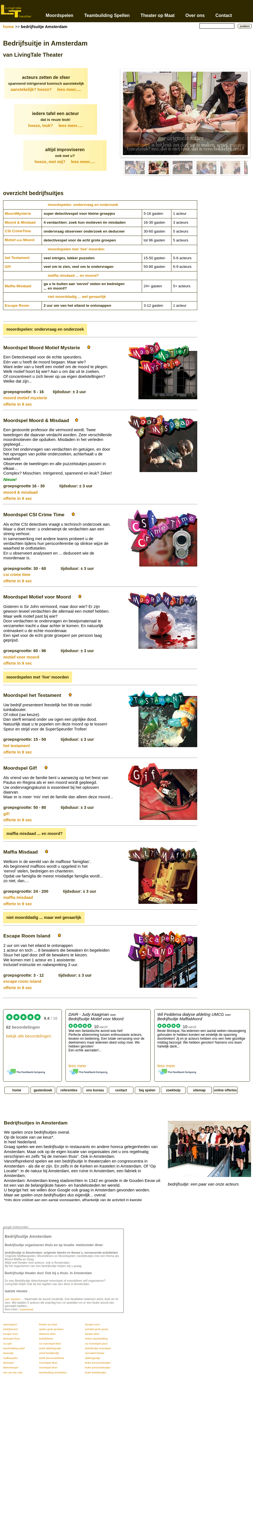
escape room (92, 1324)
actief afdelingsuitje (50, 1348)
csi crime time (17, 574)
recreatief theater (95, 1353)
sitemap (199, 1090)
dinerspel (8, 1362)
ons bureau (95, 1090)
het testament (16, 746)
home (8, 26)
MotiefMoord (19, 240)
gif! (6, 814)
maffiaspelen (10, 1358)
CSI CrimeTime (18, 231)
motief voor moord (21, 657)
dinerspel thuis (11, 1338)
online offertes (225, 1090)
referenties (68, 1090)
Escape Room (17, 305)
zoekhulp (173, 1090)
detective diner (47, 1334)
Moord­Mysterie (18, 213)
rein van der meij (12, 1372)
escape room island (22, 981)
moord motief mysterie (25, 398)
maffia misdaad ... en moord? (73, 275)
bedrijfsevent (10, 1329)
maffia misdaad (18, 897)
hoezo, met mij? (65, 161)
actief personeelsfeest (51, 1358)
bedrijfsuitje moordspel (98, 1348)
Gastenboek (26, 1309)
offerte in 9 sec (17, 404)
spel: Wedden (13, 1299)
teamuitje (8, 1353)
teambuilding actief (14, 1348)
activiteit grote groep (96, 1329)
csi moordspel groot (96, 1343)
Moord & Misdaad (20, 222)
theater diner (92, 1334)
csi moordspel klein (50, 1343)
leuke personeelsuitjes (97, 1362)
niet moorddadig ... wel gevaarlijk (77, 297)
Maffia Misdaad (18, 286)
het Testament (17, 258)
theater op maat (48, 1324)
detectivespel (10, 1367)
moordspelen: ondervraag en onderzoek (83, 205)
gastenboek (138, 145)
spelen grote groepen (51, 1329)
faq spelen (147, 1090)
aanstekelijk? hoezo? (46, 89)
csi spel (7, 1343)
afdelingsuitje (92, 1358)
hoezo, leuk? (55, 125)
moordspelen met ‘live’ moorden (76, 249)
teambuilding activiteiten (53, 1372)
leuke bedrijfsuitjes (95, 1372)
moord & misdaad (20, 492)
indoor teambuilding (96, 1338)
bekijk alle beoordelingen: (29, 1036)
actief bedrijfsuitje (49, 1353)
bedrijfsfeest (46, 1338)
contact (121, 1090)
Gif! (8, 267)
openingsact (10, 1324)
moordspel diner (48, 1362)
